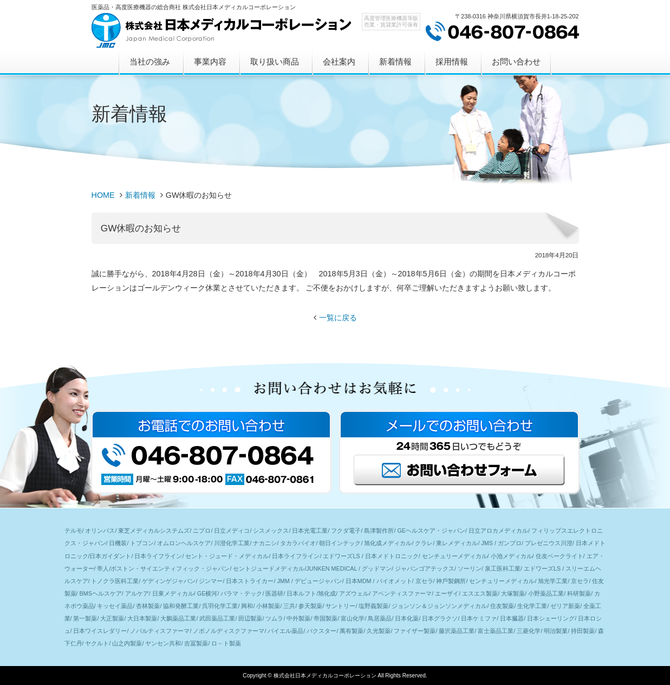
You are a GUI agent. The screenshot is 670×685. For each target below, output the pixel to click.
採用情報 (451, 61)
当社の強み (149, 61)
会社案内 (339, 61)
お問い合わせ (516, 61)
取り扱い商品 (274, 61)
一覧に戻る (338, 317)
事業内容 (210, 61)
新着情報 (395, 61)
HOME (103, 195)
